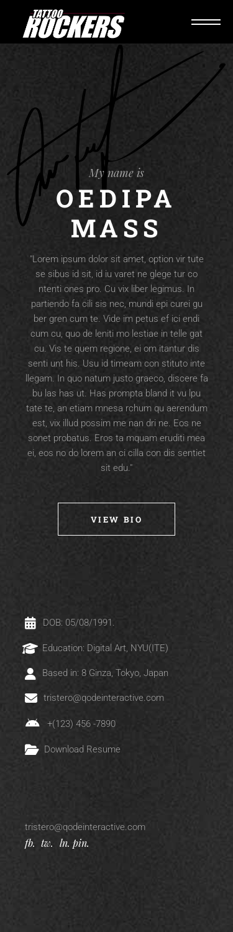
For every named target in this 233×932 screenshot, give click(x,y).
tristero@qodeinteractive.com (85, 827)
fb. (30, 842)
